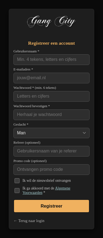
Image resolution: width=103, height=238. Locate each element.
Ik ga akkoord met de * (46, 190)
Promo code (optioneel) (30, 161)
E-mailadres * (23, 69)
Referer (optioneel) (26, 142)
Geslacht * (20, 124)
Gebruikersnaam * (26, 51)
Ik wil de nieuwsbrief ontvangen (47, 180)
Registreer (51, 206)
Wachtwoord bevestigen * (31, 106)
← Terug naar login (28, 221)
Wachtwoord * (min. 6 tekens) (34, 88)
